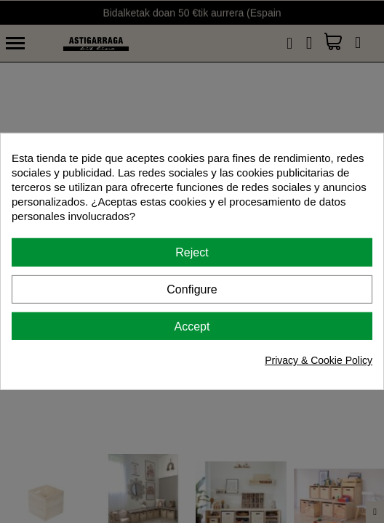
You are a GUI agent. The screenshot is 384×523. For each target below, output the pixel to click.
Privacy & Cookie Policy (318, 360)
